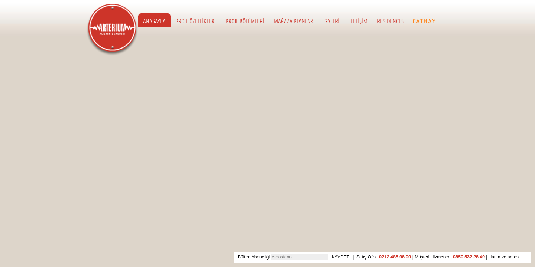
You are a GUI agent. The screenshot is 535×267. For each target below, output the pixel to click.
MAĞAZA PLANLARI (294, 20)
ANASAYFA (154, 20)
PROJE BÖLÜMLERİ (245, 20)
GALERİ (332, 20)
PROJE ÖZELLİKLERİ (195, 20)
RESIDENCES (390, 20)
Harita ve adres (504, 257)
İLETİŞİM (358, 20)
